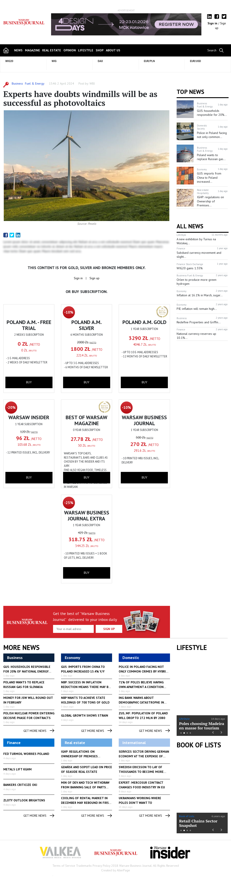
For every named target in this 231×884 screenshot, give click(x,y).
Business (17, 83)
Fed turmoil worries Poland (26, 754)
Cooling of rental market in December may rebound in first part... (86, 802)
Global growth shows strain (84, 715)
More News (21, 647)
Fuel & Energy (34, 83)
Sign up (94, 278)
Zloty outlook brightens (24, 800)
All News (190, 226)
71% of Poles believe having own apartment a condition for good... (141, 687)
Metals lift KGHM (17, 769)
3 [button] (187, 733)
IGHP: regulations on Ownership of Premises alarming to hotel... (79, 756)
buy (29, 382)
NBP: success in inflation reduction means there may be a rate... (85, 687)
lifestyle (85, 50)
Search (211, 50)
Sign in (213, 23)
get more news (38, 731)
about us (113, 50)
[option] (126, 24)
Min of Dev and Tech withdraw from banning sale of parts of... (85, 787)
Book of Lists (199, 745)
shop (99, 50)
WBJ (92, 83)
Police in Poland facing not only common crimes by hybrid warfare (143, 671)
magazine (32, 50)
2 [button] (184, 733)
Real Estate (51, 50)
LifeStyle (184, 718)
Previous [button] (212, 731)
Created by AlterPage (115, 870)
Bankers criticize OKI (20, 785)
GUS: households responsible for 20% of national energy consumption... (26, 671)
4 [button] (190, 733)
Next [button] (221, 731)
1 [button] (181, 733)
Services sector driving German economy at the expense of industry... (144, 756)
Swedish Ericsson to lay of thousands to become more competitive (141, 771)
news (18, 50)
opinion (69, 50)
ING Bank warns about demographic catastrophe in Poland (141, 702)
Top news (190, 91)
